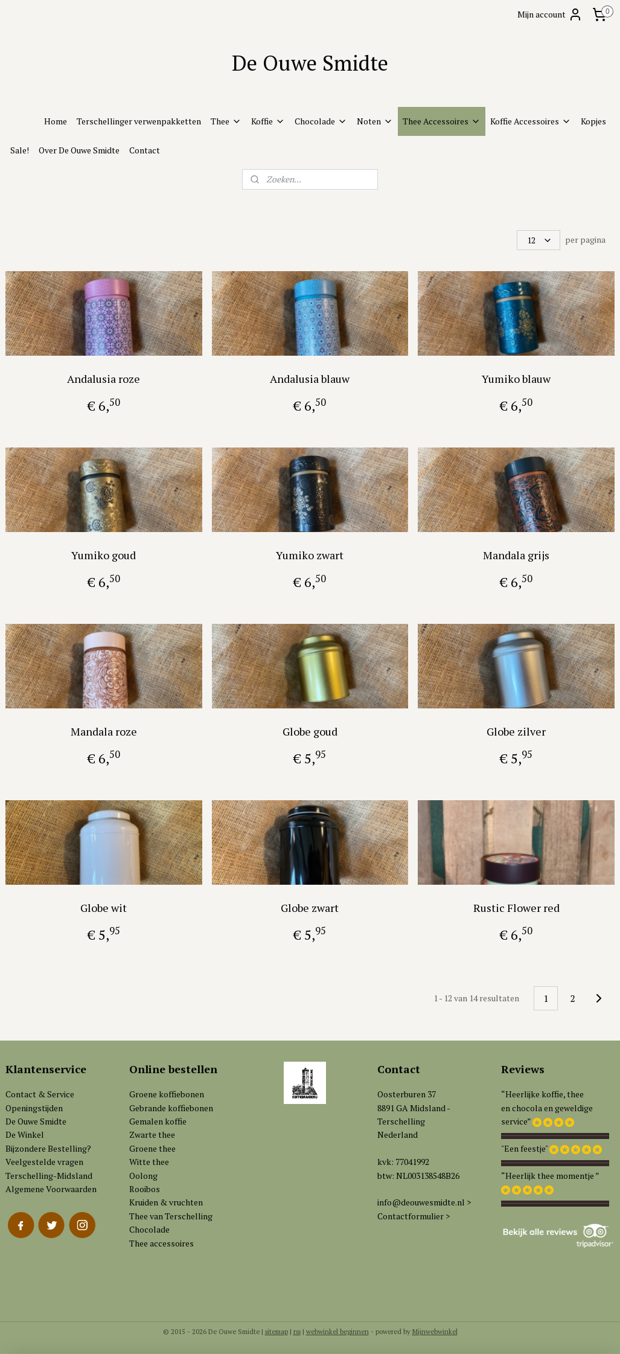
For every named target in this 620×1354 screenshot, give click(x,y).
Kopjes (593, 121)
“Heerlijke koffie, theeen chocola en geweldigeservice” (547, 1107)
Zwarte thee (152, 1134)
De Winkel (24, 1134)
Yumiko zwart (310, 555)
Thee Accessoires (442, 121)
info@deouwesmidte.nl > (424, 1202)
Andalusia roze (103, 378)
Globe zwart (310, 907)
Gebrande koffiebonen (171, 1108)
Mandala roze (104, 731)
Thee (226, 121)
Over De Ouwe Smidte (79, 150)
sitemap (276, 1331)
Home (55, 121)
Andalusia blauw (310, 378)
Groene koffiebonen (166, 1094)
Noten (375, 121)
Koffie (268, 121)
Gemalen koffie (158, 1121)
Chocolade (321, 121)
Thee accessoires (161, 1243)
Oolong (143, 1175)
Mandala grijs (516, 555)
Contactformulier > (413, 1216)
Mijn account (550, 14)
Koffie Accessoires (530, 121)
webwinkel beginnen (337, 1331)
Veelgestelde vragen (44, 1161)
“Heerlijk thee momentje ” (550, 1175)
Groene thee (152, 1148)
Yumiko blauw (516, 378)
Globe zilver (516, 731)
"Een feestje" (524, 1148)
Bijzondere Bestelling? (48, 1148)
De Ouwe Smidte (35, 1121)
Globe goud (310, 731)
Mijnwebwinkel (435, 1331)
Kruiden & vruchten (166, 1202)
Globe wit (103, 907)
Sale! (19, 150)
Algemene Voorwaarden (51, 1189)
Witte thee (149, 1161)
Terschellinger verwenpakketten (139, 121)
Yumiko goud (103, 555)
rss (297, 1331)
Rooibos (144, 1189)
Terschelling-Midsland (48, 1175)
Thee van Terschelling (171, 1216)
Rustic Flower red (516, 907)
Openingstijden (34, 1108)
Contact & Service (39, 1094)
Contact (144, 150)
